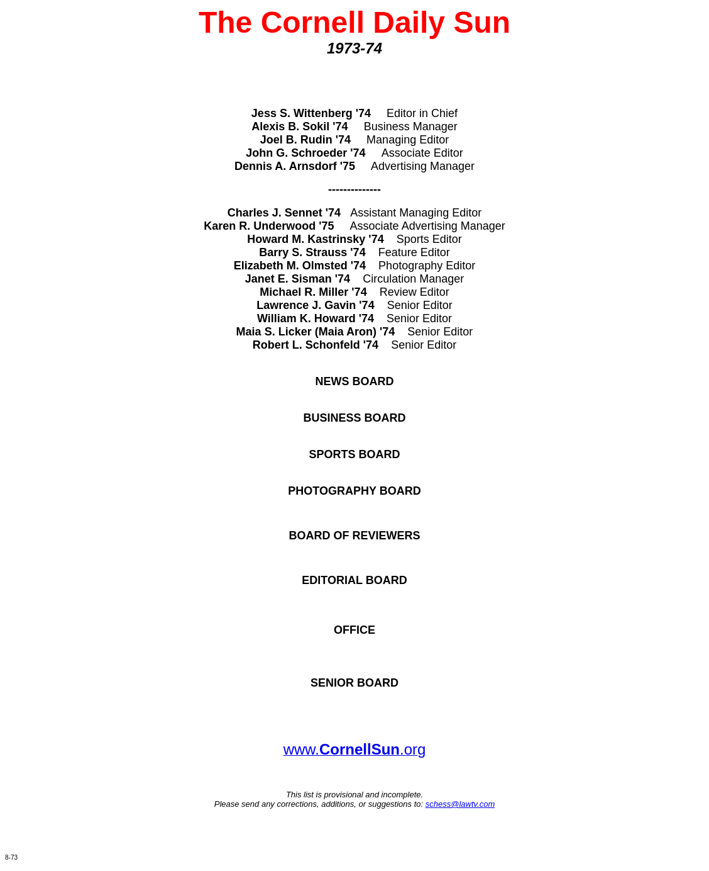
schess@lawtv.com (460, 804)
